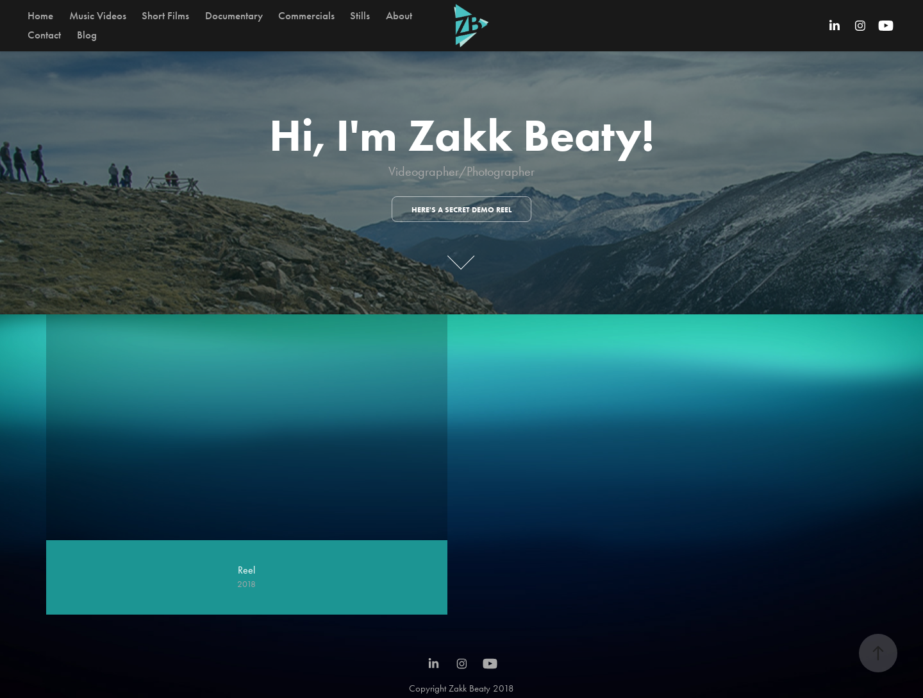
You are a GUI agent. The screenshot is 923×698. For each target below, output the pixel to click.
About (399, 15)
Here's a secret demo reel (461, 209)
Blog (87, 35)
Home (40, 15)
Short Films (165, 15)
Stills (360, 15)
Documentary (234, 15)
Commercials (306, 15)
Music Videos (97, 15)
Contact (44, 35)
